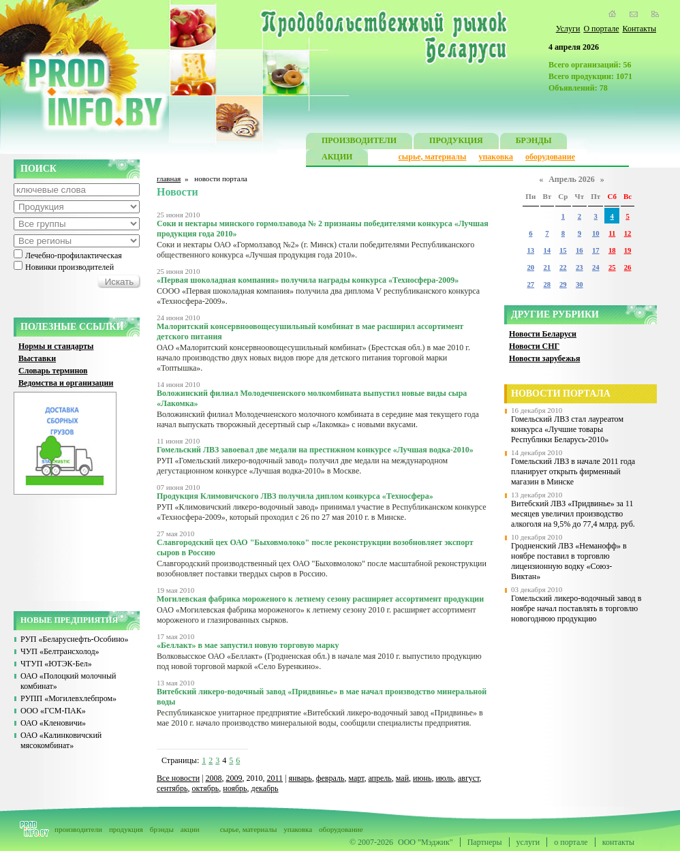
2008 (214, 778)
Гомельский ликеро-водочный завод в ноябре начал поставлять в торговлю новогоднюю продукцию (576, 608)
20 (530, 267)
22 (563, 267)
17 (596, 250)
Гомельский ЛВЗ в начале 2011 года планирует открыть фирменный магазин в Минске (573, 471)
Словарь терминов (53, 370)
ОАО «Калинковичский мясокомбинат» (61, 740)
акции (190, 829)
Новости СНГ (534, 346)
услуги (528, 842)
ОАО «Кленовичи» (53, 723)
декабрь (265, 788)
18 (612, 250)
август (469, 778)
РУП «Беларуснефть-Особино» (74, 639)
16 (579, 250)
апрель (379, 778)
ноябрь (235, 788)
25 (612, 267)
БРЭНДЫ (534, 142)
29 (563, 284)
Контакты (639, 28)
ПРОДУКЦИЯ (456, 142)
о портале (570, 842)
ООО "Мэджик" (425, 842)
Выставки (37, 358)
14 (547, 250)
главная (169, 178)
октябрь (205, 788)
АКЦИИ (337, 158)
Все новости (178, 778)
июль (444, 778)
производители (78, 829)
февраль (330, 778)
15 (563, 250)
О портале (601, 28)
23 (579, 267)
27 (530, 284)
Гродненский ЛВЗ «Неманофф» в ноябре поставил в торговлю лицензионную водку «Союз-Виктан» (569, 561)
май (402, 778)
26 (628, 267)
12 (628, 233)
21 (547, 267)
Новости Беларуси (542, 334)
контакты (618, 842)
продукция (126, 829)
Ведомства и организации (65, 383)
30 (579, 284)
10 (596, 233)
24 (596, 267)
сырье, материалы (433, 156)
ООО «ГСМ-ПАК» (53, 710)
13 (530, 250)
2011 (275, 778)
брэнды (162, 829)
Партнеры (484, 842)
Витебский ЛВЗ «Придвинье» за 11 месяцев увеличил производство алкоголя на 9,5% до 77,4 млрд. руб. (573, 514)
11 (611, 233)
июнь (422, 778)
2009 (234, 778)
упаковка (495, 156)
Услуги (568, 28)
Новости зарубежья (544, 358)
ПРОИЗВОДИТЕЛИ (359, 142)
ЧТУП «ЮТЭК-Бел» (56, 663)
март (356, 778)
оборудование (550, 156)
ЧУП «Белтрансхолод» (59, 651)
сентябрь (172, 788)
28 (547, 284)
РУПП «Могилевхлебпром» (68, 698)
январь (299, 778)
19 (628, 250)
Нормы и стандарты (55, 346)
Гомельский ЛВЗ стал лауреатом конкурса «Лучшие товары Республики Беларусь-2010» (567, 429)
